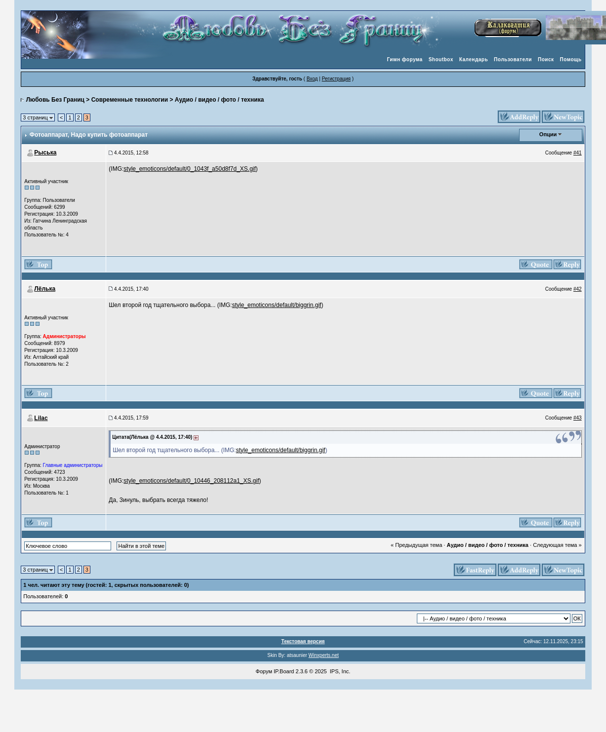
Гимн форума (404, 59)
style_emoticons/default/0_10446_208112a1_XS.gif (191, 480)
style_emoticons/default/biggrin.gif (277, 305)
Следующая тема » (557, 545)
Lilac (40, 418)
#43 (577, 418)
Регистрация (336, 78)
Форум (264, 671)
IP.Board (284, 671)
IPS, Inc (339, 671)
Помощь (571, 59)
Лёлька (44, 288)
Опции (548, 134)
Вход (312, 78)
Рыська (45, 152)
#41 (577, 152)
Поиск (546, 59)
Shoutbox (441, 59)
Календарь (473, 59)
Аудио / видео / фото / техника (219, 99)
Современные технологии (129, 99)
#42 (577, 289)
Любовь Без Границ (55, 99)
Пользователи (513, 59)
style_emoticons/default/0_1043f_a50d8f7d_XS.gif (189, 168)
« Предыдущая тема (416, 545)
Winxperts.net (324, 655)
